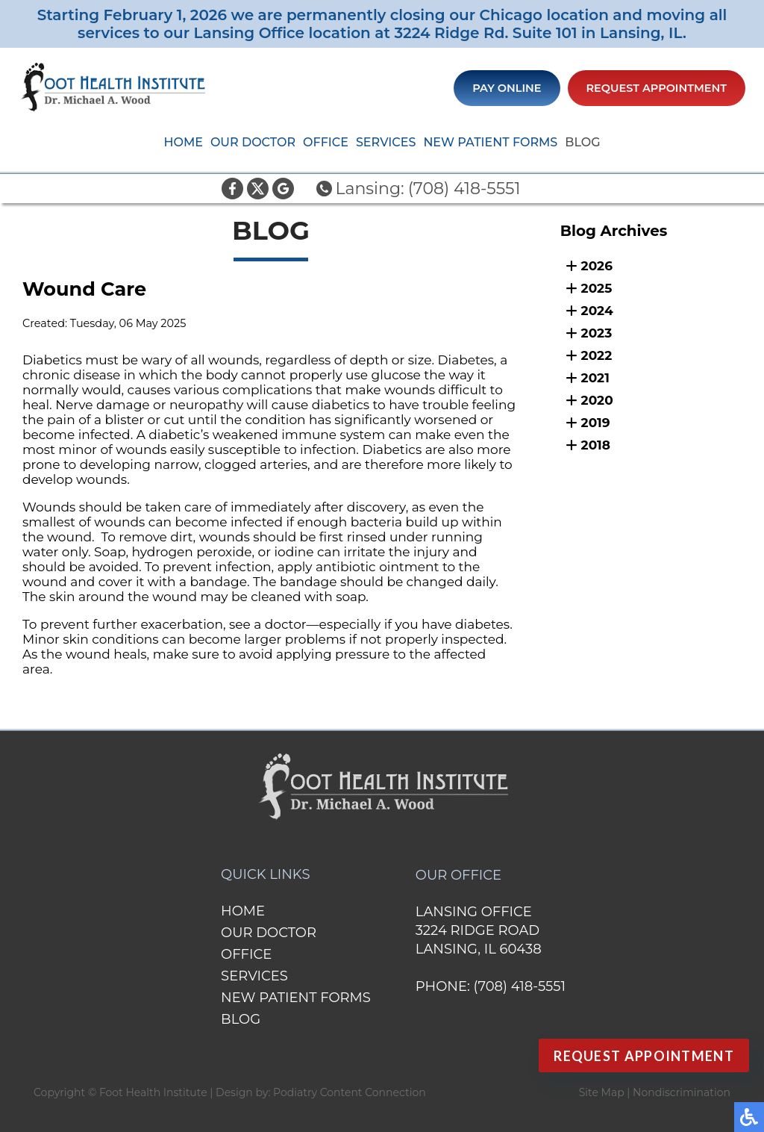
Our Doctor (252, 142)
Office (325, 142)
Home (182, 142)
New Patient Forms (490, 142)
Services (386, 142)
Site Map (601, 1092)
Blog (582, 142)
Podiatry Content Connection (349, 1092)
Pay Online (506, 88)
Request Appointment (656, 88)
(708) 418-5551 (464, 188)
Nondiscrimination (681, 1092)
